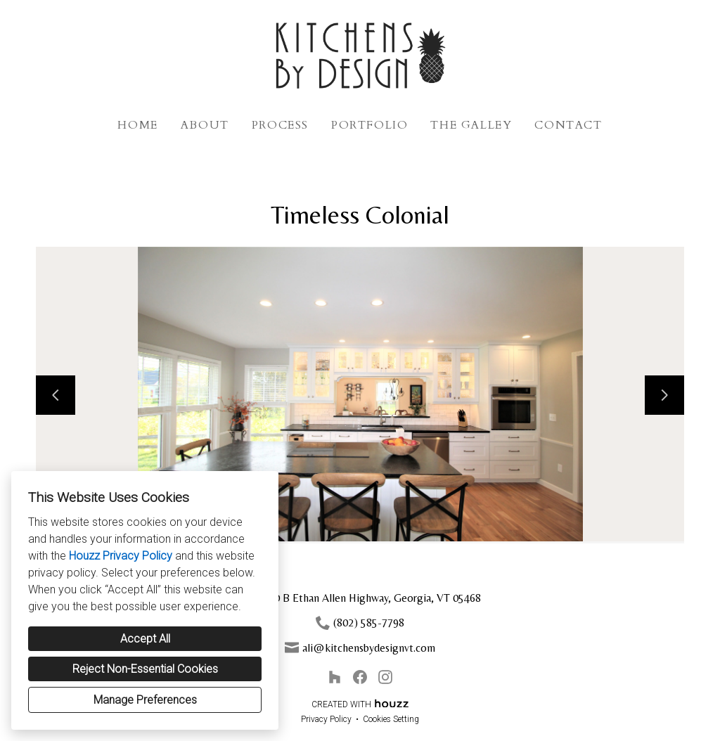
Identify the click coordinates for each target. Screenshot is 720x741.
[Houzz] (334, 677)
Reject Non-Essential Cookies (145, 669)
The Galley (471, 125)
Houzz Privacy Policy (120, 555)
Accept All (145, 638)
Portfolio (369, 125)
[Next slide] (664, 395)
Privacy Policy (326, 719)
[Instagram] (385, 677)
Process (280, 125)
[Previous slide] (55, 395)
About (205, 125)
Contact (568, 125)
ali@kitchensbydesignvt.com (368, 648)
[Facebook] (360, 677)
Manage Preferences (145, 700)
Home (137, 125)
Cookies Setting (391, 719)
